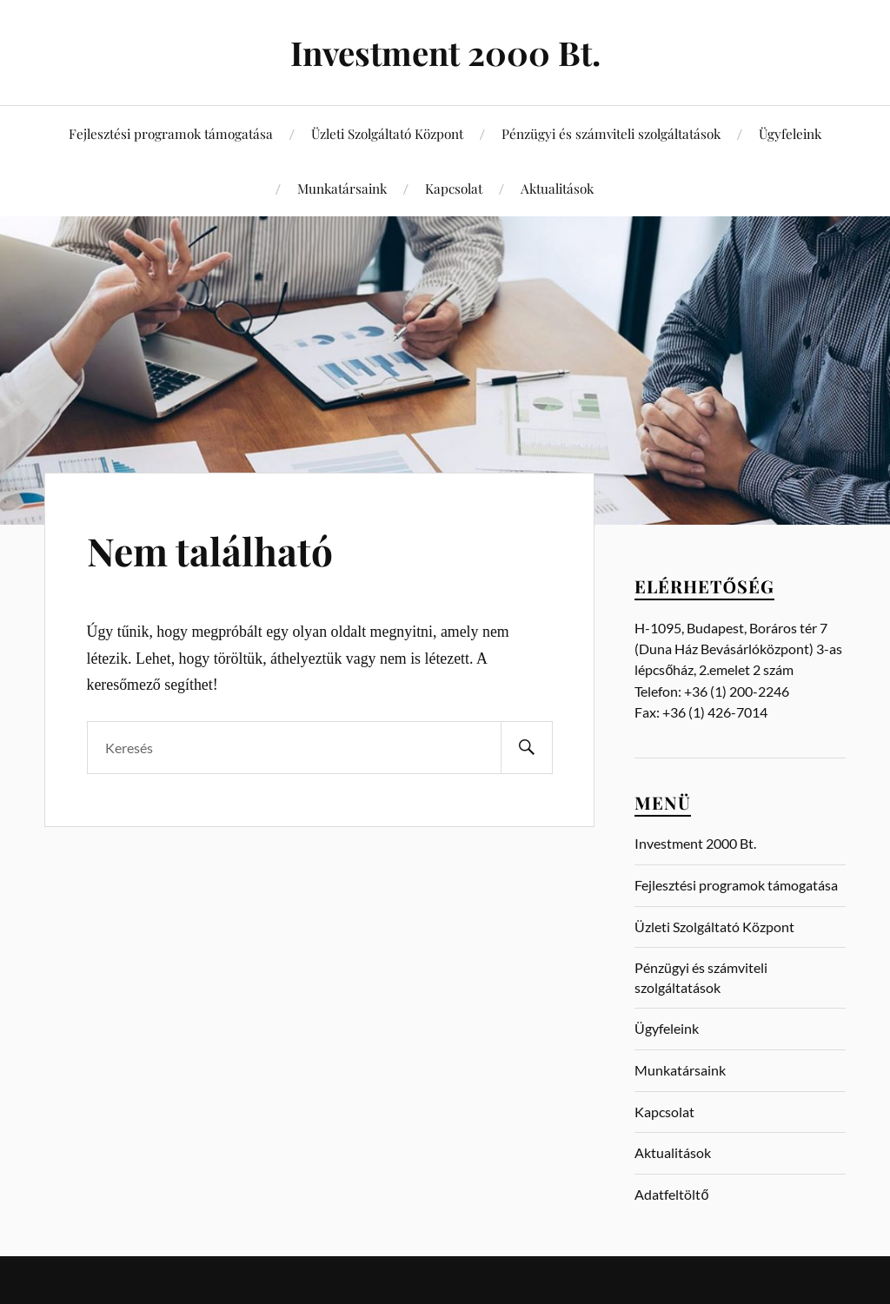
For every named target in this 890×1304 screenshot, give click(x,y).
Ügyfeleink (790, 133)
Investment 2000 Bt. (445, 52)
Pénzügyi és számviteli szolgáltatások (611, 133)
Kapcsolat (453, 188)
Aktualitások (557, 188)
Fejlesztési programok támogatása (171, 133)
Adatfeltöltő (671, 1194)
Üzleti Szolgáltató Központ (387, 133)
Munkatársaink (342, 188)
